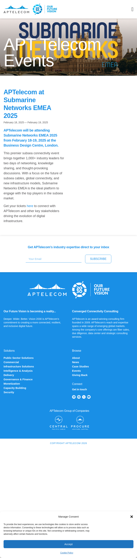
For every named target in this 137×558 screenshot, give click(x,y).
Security (9, 392)
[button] (131, 516)
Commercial (11, 362)
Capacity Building (15, 387)
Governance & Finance (18, 379)
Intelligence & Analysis (18, 370)
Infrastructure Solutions (19, 366)
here (30, 206)
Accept (68, 544)
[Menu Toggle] (132, 9)
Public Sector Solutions (19, 357)
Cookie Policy (66, 553)
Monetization (12, 383)
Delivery (9, 375)
